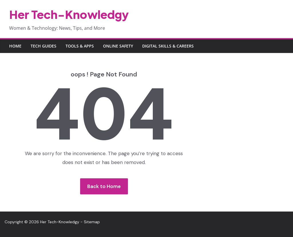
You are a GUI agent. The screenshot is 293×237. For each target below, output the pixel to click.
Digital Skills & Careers (168, 46)
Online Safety (118, 46)
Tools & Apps (80, 46)
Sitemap (92, 221)
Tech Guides (43, 46)
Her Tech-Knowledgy (69, 14)
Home (15, 46)
